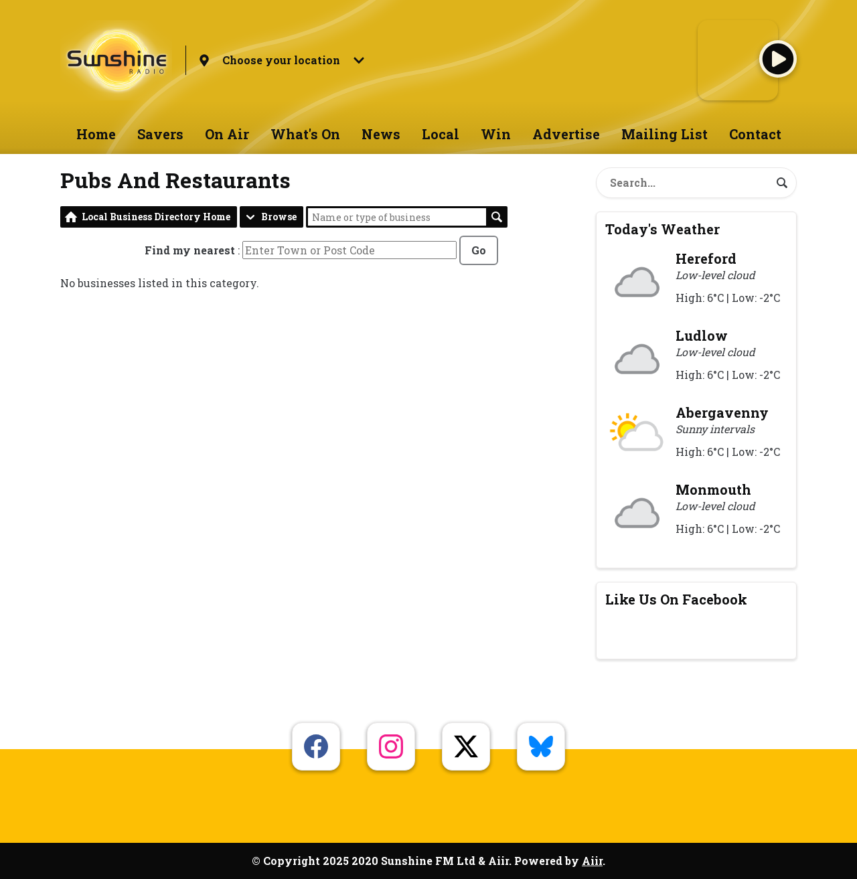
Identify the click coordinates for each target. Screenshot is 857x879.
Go (478, 250)
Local (440, 134)
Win (496, 134)
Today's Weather (662, 229)
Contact (755, 134)
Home (96, 134)
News (381, 134)
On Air (227, 134)
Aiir (592, 861)
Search (497, 217)
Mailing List (664, 134)
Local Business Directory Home (156, 216)
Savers (160, 134)
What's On (305, 134)
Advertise (566, 134)
